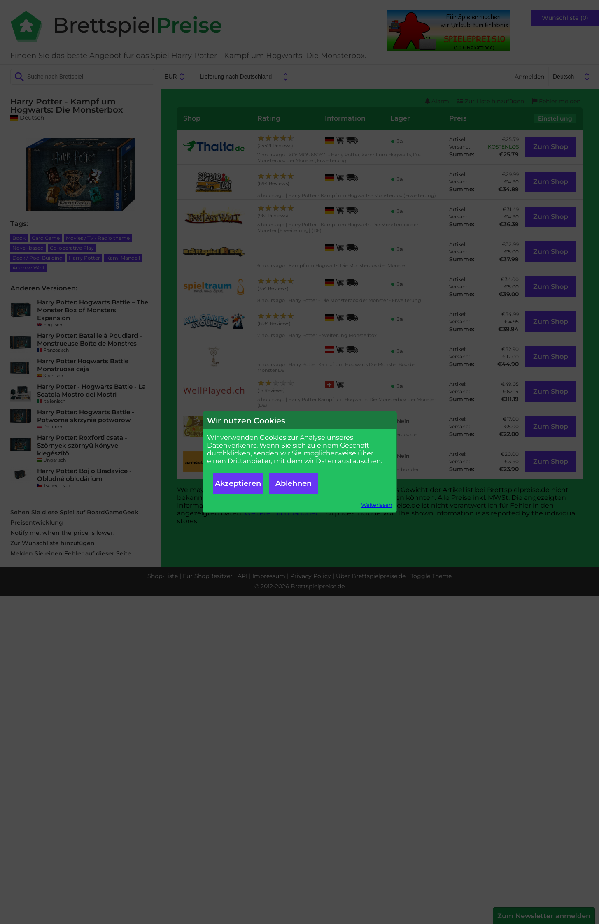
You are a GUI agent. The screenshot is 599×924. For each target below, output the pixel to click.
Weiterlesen (376, 505)
